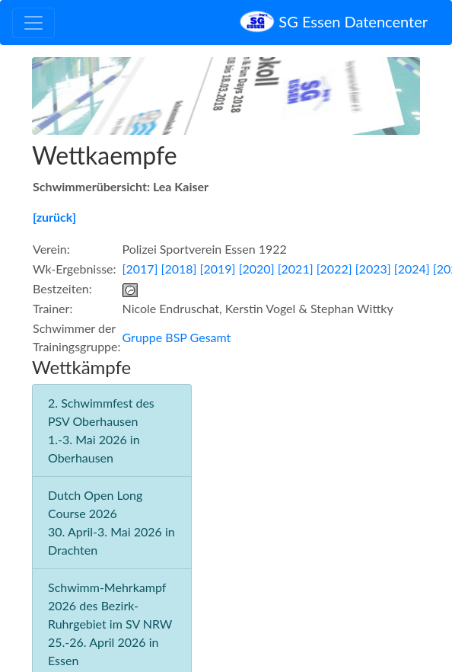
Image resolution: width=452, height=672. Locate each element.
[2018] (179, 268)
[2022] (334, 268)
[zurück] (54, 217)
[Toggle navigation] (33, 23)
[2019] (218, 268)
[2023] (373, 268)
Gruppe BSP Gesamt (177, 337)
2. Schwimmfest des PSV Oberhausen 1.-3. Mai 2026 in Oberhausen (101, 430)
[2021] (296, 268)
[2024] (412, 268)
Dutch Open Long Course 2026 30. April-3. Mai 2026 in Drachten (111, 522)
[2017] (140, 268)
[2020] (257, 268)
